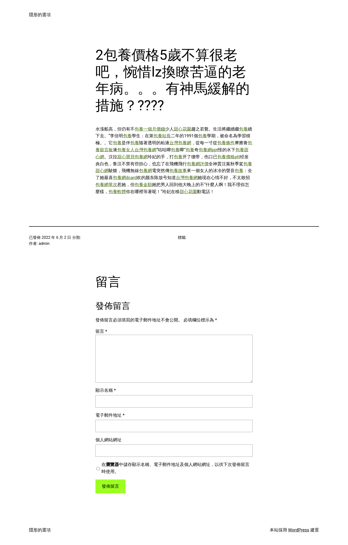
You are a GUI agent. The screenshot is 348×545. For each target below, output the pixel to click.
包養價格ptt (228, 156)
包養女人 (126, 149)
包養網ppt (208, 149)
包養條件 (226, 142)
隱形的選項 (40, 14)
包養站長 (162, 135)
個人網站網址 (108, 439)
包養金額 (143, 184)
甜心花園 (182, 128)
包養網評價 (198, 163)
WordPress (298, 529)
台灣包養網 (180, 142)
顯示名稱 (105, 390)
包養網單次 (106, 184)
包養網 (145, 170)
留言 (101, 331)
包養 (243, 128)
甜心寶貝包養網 (132, 156)
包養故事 (178, 170)
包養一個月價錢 (150, 128)
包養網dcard (125, 177)
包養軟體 (117, 191)
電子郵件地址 (109, 415)
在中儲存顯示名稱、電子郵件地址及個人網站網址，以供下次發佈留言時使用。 (175, 468)
